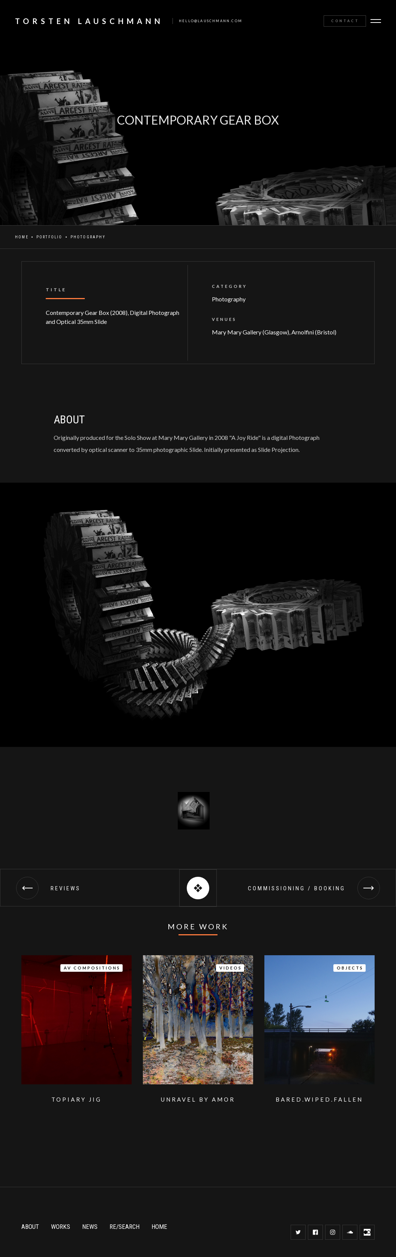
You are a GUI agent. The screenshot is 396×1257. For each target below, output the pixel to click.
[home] (125, 21)
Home (21, 237)
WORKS (60, 1226)
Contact (345, 21)
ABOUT (30, 1226)
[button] (376, 21)
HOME (159, 1226)
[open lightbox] (193, 810)
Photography (87, 237)
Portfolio (49, 237)
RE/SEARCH (125, 1226)
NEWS (90, 1226)
